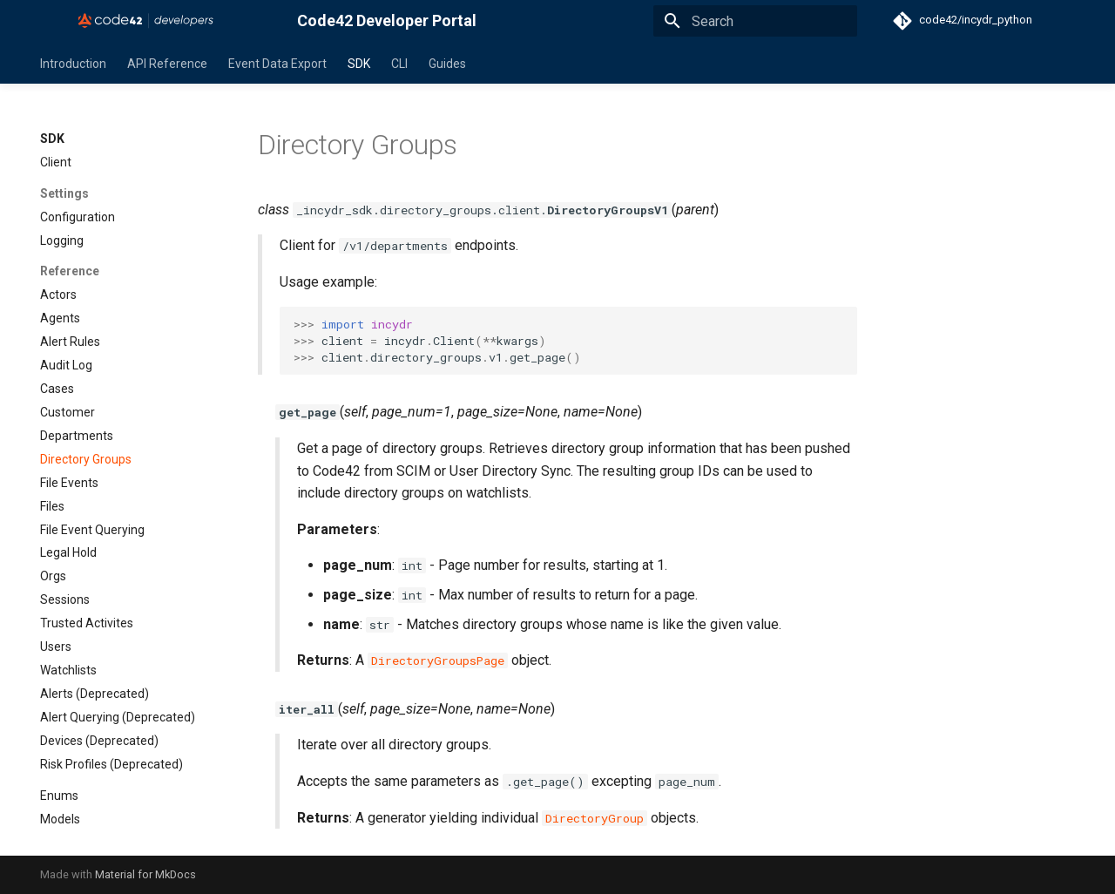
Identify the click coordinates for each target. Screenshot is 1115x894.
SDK (359, 64)
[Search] (755, 21)
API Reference (167, 64)
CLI (399, 64)
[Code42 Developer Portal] (154, 20)
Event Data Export (277, 64)
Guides (447, 64)
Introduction (73, 64)
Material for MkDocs (145, 874)
